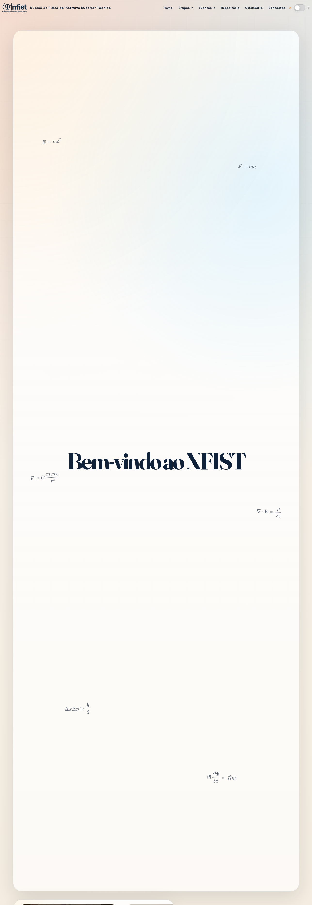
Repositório (230, 8)
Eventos (205, 8)
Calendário (254, 8)
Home (168, 8)
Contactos (276, 8)
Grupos (184, 8)
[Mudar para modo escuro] (300, 7)
